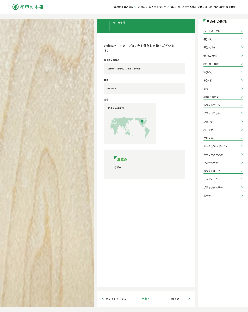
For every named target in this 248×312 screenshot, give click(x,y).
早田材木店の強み (123, 7)
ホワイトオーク (211, 171)
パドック (208, 129)
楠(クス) (176, 299)
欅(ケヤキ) (209, 47)
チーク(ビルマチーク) (215, 146)
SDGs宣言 (219, 7)
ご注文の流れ (189, 7)
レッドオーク (210, 179)
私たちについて (157, 7)
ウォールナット (211, 162)
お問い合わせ (205, 7)
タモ (205, 88)
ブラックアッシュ (213, 113)
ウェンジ (208, 121)
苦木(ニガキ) (210, 55)
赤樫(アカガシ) (211, 97)
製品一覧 (176, 7)
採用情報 (231, 7)
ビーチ (207, 195)
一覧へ (146, 298)
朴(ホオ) (207, 80)
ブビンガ (208, 138)
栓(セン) (207, 72)
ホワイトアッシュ (116, 299)
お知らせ (143, 7)
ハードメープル (211, 31)
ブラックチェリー (213, 187)
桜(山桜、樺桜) (211, 64)
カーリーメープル (213, 154)
